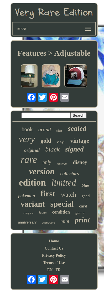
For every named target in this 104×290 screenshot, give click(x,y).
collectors (69, 173)
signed (74, 149)
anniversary (27, 222)
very (27, 139)
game (80, 213)
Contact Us (54, 248)
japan (43, 212)
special (62, 203)
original (32, 150)
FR (58, 270)
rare (29, 159)
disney (80, 162)
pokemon (26, 195)
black (52, 149)
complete (29, 213)
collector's (48, 222)
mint (64, 221)
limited (63, 183)
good (86, 196)
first (47, 193)
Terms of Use (54, 263)
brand (44, 129)
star (59, 130)
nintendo (62, 163)
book (27, 129)
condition (61, 212)
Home (54, 241)
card (83, 206)
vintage (79, 140)
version (42, 171)
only (46, 162)
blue (85, 185)
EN (49, 270)
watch (68, 194)
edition (32, 183)
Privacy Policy (54, 255)
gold (45, 140)
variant (33, 204)
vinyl (61, 142)
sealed (77, 128)
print (82, 220)
